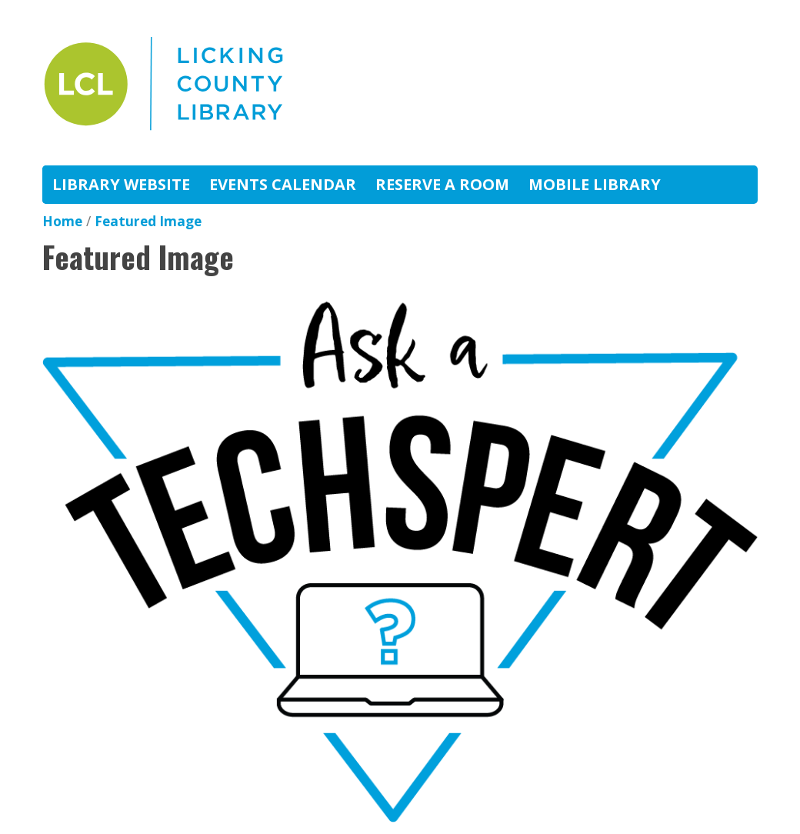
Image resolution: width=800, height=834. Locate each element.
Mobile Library (594, 184)
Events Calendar (282, 184)
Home (62, 221)
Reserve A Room (442, 184)
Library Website (121, 184)
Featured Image (148, 221)
